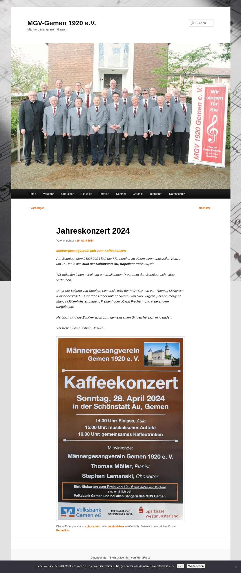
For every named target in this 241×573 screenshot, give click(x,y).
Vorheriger (35, 208)
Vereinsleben (116, 526)
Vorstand (48, 193)
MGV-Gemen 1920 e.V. (61, 23)
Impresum (155, 193)
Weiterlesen (196, 566)
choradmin (93, 526)
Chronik (138, 193)
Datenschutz (177, 193)
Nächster (206, 208)
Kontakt (121, 193)
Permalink (62, 530)
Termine (104, 193)
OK (180, 566)
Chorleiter (67, 193)
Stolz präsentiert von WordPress (130, 557)
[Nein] (235, 567)
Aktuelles (86, 193)
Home (32, 193)
